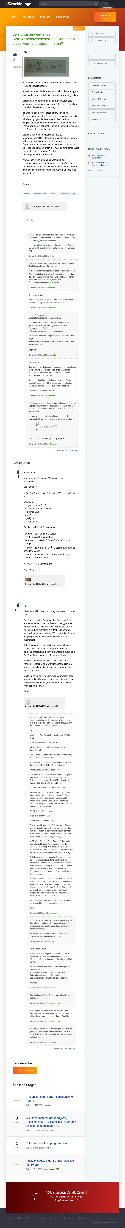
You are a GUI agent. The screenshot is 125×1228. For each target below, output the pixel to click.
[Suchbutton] (96, 3)
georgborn (54, 355)
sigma (53, 988)
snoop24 (54, 706)
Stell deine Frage (104, 17)
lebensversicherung (67, 194)
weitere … (96, 119)
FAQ (27, 1218)
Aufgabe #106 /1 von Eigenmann (100, 156)
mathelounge (56, 1003)
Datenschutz (69, 1218)
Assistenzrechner (99, 112)
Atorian (50, 1130)
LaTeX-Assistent (99, 85)
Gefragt (35, 206)
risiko (53, 194)
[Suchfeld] (69, 3)
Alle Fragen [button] (28, 17)
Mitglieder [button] (45, 17)
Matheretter (54, 444)
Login (104, 4)
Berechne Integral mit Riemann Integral (101, 164)
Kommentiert (33, 256)
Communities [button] (62, 17)
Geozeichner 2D (99, 99)
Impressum (54, 1218)
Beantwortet (30, 584)
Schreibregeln (39, 1218)
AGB (19, 1218)
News (10, 1218)
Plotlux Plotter (98, 92)
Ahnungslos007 (52, 1169)
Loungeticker (100, 40)
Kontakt (81, 1218)
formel (26, 194)
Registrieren (107, 8)
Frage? (12, 17)
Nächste (78, 29)
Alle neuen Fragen (96, 170)
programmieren (40, 194)
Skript (42, 245)
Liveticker (99, 33)
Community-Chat (99, 63)
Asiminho (51, 1148)
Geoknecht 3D (98, 105)
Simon (56, 206)
